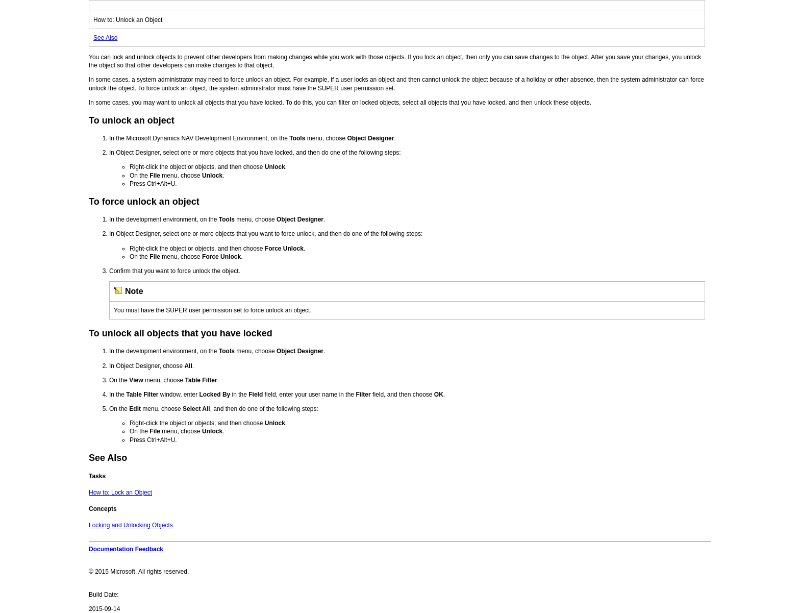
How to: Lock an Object (120, 492)
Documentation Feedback (126, 549)
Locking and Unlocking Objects (131, 525)
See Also (105, 37)
